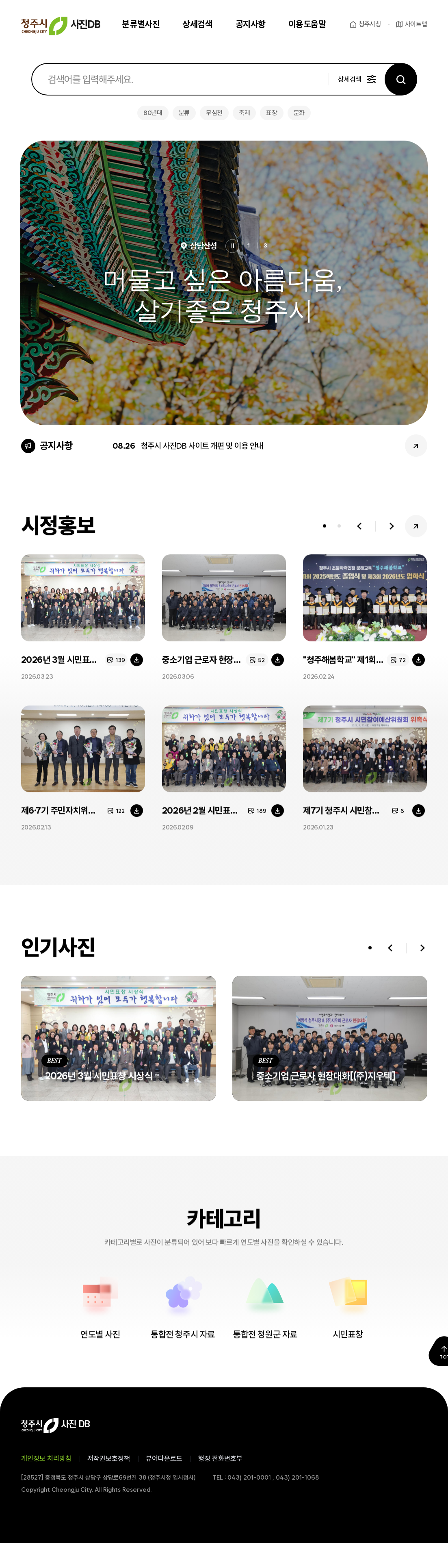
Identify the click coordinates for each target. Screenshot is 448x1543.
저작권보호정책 (108, 1458)
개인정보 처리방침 (46, 1458)
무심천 (214, 113)
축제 (244, 113)
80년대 (152, 113)
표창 (271, 113)
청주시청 (370, 24)
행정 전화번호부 (220, 1458)
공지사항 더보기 (416, 445)
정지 (232, 246)
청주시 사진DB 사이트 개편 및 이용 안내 (202, 446)
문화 (299, 113)
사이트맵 (416, 24)
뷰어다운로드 (164, 1458)
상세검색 (349, 79)
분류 (184, 113)
